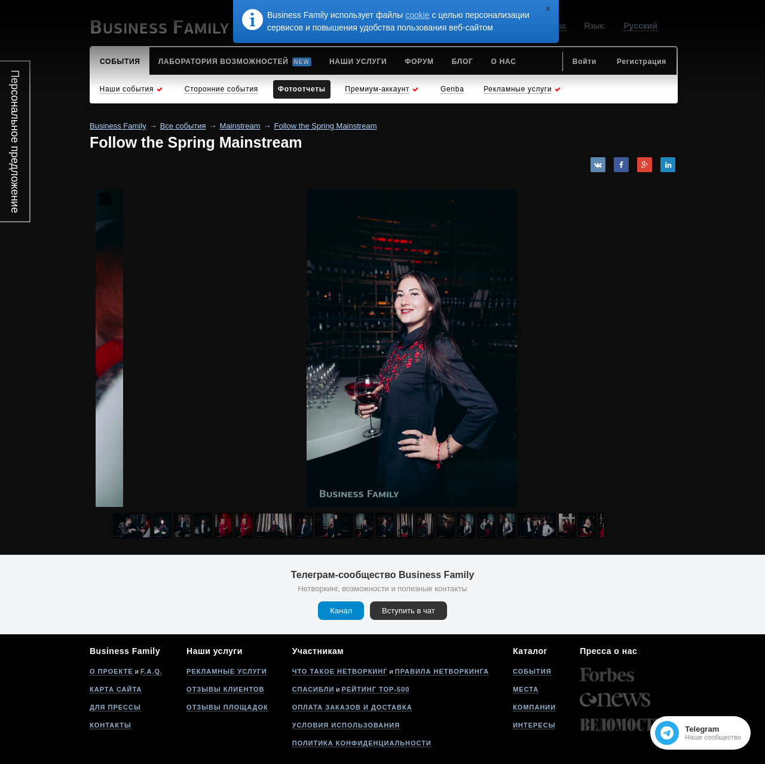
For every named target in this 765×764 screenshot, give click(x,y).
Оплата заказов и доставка (352, 707)
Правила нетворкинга (442, 671)
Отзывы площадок (227, 707)
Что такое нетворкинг (340, 671)
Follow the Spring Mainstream (325, 125)
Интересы (534, 725)
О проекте (111, 671)
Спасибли (313, 689)
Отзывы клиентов (225, 689)
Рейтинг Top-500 (376, 689)
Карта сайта (116, 689)
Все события (183, 125)
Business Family (118, 125)
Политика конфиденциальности (362, 743)
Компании (534, 707)
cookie (417, 15)
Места (525, 689)
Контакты (110, 725)
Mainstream (240, 125)
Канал (341, 610)
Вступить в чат (408, 610)
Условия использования (346, 725)
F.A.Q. (151, 671)
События (532, 671)
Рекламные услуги (226, 671)
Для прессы (115, 707)
